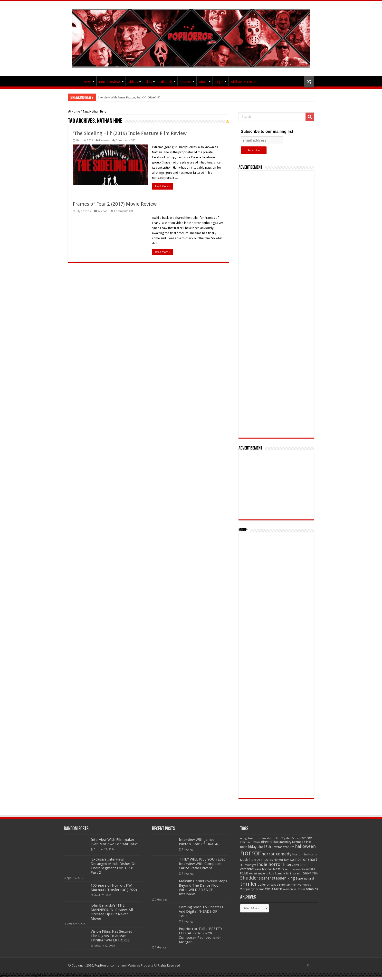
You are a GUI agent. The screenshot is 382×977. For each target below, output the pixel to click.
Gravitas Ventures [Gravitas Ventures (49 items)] (283, 847)
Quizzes (185, 82)
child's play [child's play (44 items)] (293, 838)
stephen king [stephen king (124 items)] (283, 878)
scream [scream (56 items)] (297, 873)
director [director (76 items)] (267, 842)
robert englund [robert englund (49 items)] (258, 873)
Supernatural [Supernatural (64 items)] (305, 878)
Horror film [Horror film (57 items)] (300, 854)
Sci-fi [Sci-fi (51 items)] (289, 873)
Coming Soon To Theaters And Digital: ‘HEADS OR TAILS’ (201, 911)
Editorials (166, 82)
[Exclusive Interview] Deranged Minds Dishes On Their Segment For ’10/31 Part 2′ (113, 866)
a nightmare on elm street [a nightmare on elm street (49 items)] (257, 838)
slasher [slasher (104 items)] (265, 878)
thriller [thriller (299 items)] (248, 884)
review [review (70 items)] (305, 869)
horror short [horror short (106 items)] (306, 859)
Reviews (104, 140)
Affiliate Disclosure (244, 82)
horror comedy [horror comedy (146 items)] (276, 853)
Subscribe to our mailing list (267, 131)
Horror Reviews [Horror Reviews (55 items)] (284, 860)
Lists (149, 82)
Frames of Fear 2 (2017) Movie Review (115, 204)
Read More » (162, 186)
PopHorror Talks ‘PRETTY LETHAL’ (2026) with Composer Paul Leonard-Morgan (200, 935)
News (87, 82)
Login (219, 82)
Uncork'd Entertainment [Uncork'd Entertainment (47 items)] (282, 884)
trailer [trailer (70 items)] (262, 884)
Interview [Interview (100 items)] (291, 864)
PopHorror (74, 81)
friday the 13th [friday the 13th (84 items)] (259, 847)
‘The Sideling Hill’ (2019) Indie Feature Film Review (130, 133)
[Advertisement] (276, 304)
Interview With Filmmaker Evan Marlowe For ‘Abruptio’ (114, 841)
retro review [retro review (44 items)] (292, 869)
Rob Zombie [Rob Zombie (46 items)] (277, 873)
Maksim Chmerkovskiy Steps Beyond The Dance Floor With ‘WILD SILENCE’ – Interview (203, 887)
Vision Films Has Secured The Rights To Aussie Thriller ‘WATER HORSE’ (111, 935)
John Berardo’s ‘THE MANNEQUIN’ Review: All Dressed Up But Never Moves (112, 912)
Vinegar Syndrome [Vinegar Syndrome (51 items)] (252, 889)
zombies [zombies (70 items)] (312, 889)
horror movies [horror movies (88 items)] (261, 859)
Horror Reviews (110, 82)
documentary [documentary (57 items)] (282, 842)
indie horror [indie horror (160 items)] (269, 864)
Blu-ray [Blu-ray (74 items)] (280, 838)
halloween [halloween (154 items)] (305, 846)
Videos (133, 82)
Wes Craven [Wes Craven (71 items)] (273, 889)
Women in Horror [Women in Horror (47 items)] (294, 889)
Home (74, 111)
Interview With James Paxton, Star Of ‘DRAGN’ (129, 97)
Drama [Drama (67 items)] (297, 842)
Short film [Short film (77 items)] (310, 873)
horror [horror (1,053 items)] (250, 853)
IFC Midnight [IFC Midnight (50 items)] (248, 865)
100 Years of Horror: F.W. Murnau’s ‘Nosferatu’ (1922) (114, 887)
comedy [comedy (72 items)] (306, 838)
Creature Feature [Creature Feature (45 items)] (250, 842)
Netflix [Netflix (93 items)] (278, 869)
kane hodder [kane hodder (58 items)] (263, 869)
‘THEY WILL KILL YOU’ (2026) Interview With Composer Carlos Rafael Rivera (203, 863)
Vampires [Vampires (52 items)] (304, 884)
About (203, 82)
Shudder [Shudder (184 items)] (249, 878)
